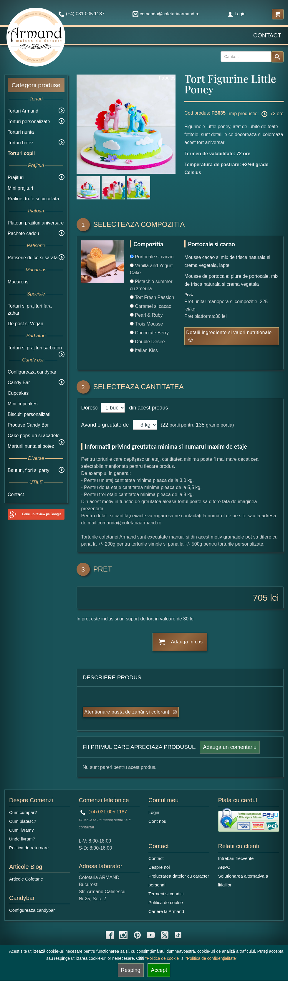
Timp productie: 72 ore (255, 114)
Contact (267, 35)
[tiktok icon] (178, 935)
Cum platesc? (22, 821)
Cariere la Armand (166, 911)
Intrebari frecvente (236, 858)
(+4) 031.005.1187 (103, 811)
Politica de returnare (29, 847)
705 (260, 597)
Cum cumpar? (23, 812)
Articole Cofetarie (26, 878)
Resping (130, 970)
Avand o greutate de (105, 425)
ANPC (224, 867)
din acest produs (147, 408)
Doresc (90, 408)
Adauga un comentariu (229, 747)
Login (236, 13)
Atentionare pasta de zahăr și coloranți (128, 711)
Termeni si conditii (165, 893)
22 (165, 425)
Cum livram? (21, 830)
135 (200, 425)
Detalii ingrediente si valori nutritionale (229, 332)
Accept (159, 970)
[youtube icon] (151, 935)
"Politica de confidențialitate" (211, 958)
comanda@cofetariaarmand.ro (166, 13)
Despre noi (159, 867)
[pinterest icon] (137, 935)
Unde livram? (22, 838)
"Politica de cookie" (162, 958)
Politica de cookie (165, 902)
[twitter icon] (164, 935)
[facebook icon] (110, 935)
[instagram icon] (123, 935)
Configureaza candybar (32, 371)
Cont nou (157, 821)
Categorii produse (35, 85)
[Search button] (277, 56)
